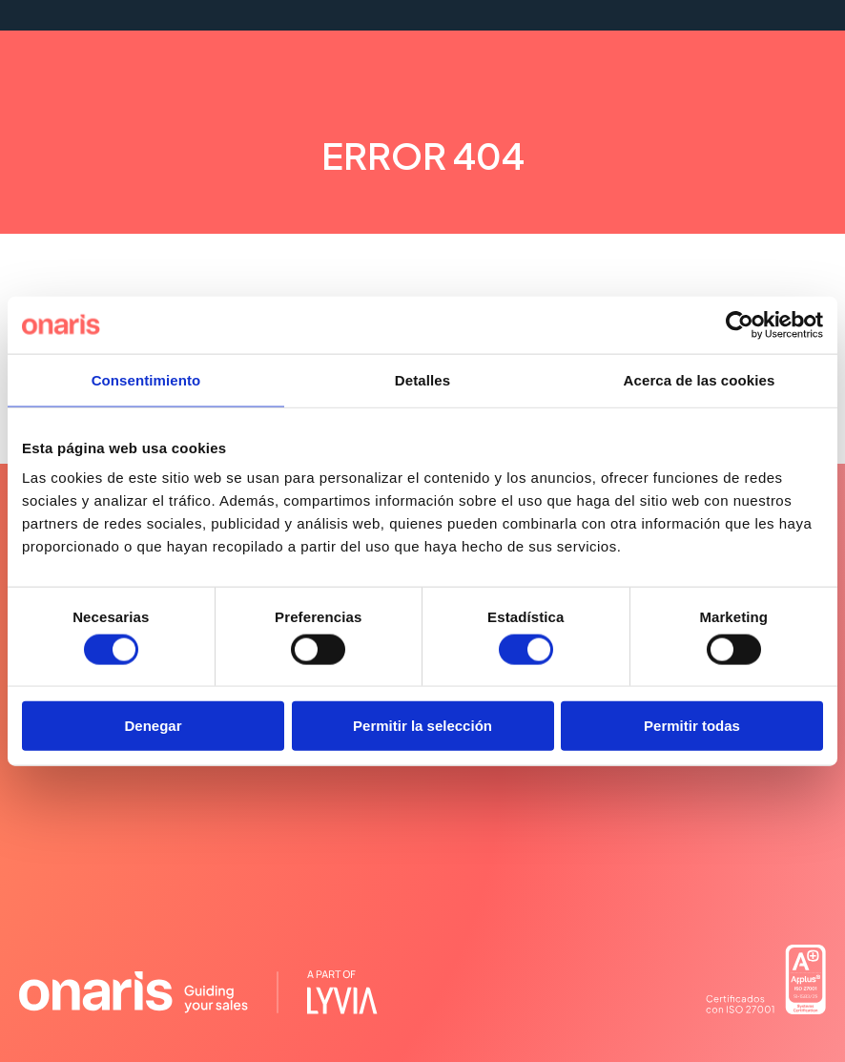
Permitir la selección (422, 726)
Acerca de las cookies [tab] (699, 379)
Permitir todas (692, 726)
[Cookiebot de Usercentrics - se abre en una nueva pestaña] (739, 324)
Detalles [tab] (422, 379)
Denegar (152, 726)
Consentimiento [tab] (146, 379)
